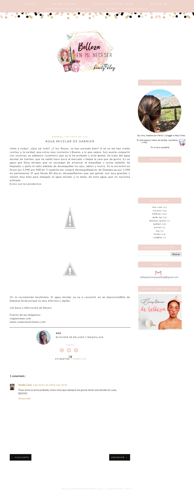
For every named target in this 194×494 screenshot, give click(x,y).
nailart (157, 224)
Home (31, 4)
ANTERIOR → (119, 457)
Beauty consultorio (128, 9)
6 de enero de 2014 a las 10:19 (50, 384)
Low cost (157, 207)
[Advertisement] (70, 106)
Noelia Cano (25, 384)
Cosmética (78, 359)
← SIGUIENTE (20, 457)
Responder (24, 398)
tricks (157, 234)
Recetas (157, 210)
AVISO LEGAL (65, 4)
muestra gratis (157, 220)
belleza (156, 213)
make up (157, 217)
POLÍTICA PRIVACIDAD (113, 4)
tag (158, 230)
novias (158, 227)
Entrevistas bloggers (68, 9)
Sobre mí (159, 4)
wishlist (157, 237)
